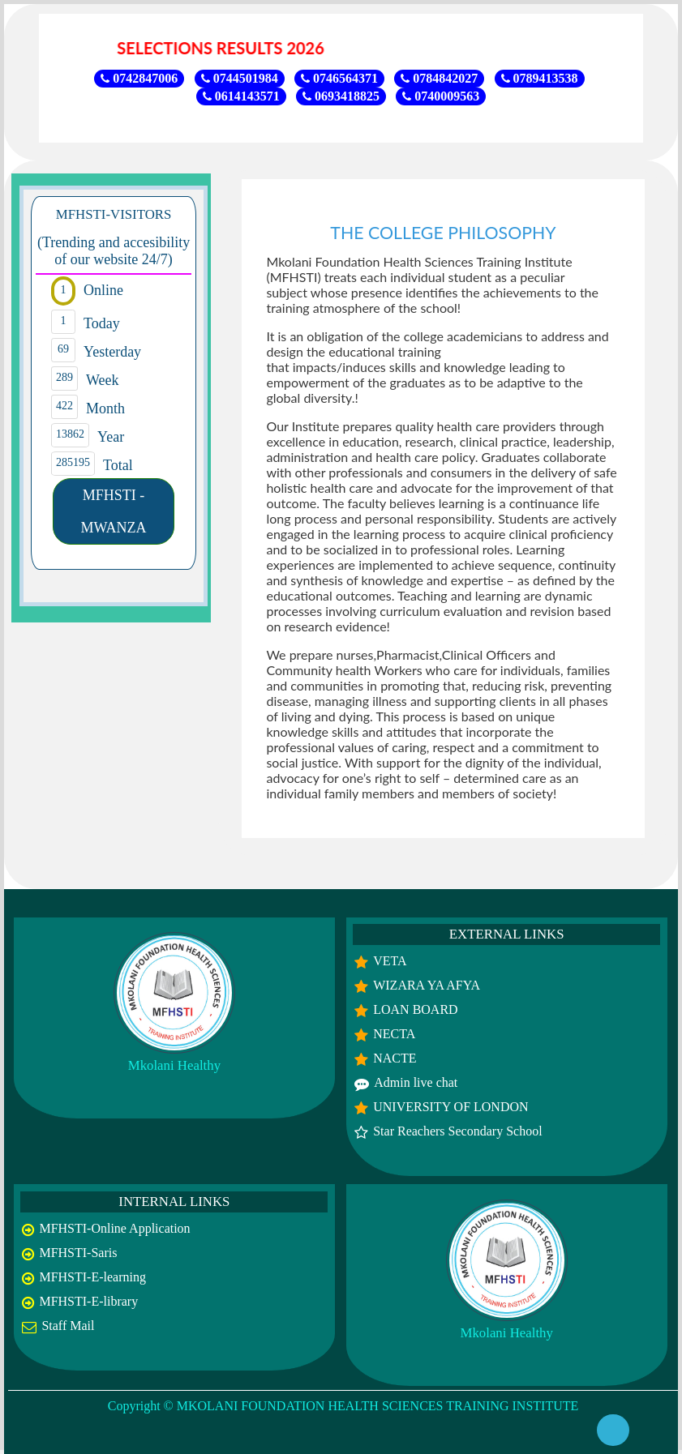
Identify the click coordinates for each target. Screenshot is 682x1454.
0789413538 (539, 78)
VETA (389, 961)
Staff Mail (67, 1325)
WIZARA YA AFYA (426, 985)
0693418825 (341, 96)
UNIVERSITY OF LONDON (450, 1107)
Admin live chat (415, 1082)
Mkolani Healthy (174, 1065)
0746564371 (339, 78)
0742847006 (139, 78)
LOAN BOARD (415, 1009)
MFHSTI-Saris (78, 1252)
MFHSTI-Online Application (114, 1228)
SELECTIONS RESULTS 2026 (228, 48)
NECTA (394, 1034)
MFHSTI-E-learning (92, 1277)
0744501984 (239, 78)
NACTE (394, 1058)
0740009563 (440, 96)
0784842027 (439, 78)
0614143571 (241, 96)
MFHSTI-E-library (88, 1301)
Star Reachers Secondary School (457, 1131)
